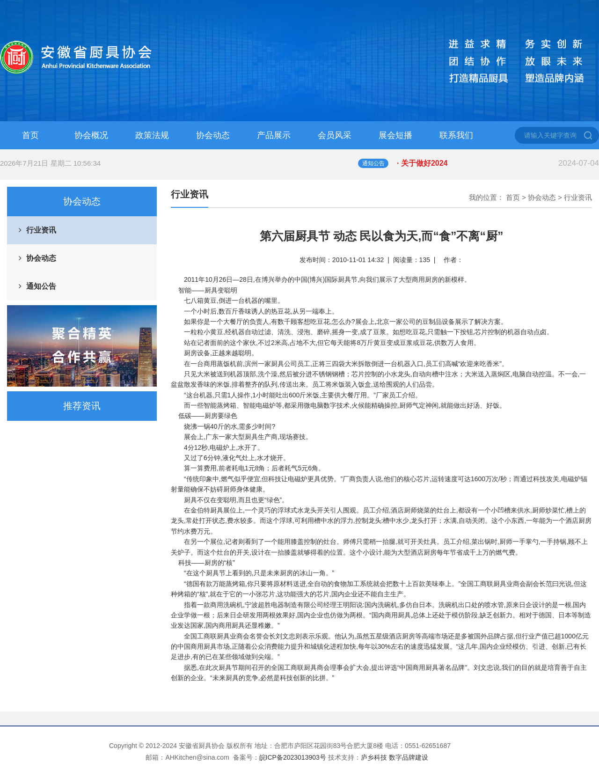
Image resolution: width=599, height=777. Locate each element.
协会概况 (91, 135)
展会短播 (395, 135)
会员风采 (334, 135)
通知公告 (41, 286)
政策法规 (152, 135)
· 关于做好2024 (498, 163)
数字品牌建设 (408, 757)
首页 (30, 135)
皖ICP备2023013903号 (292, 757)
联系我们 (456, 135)
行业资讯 (41, 230)
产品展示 (274, 135)
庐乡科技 (374, 757)
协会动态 (213, 135)
